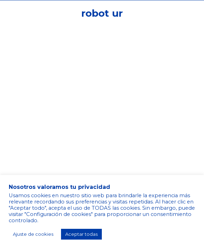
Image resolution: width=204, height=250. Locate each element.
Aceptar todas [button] (81, 234)
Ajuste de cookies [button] (33, 234)
